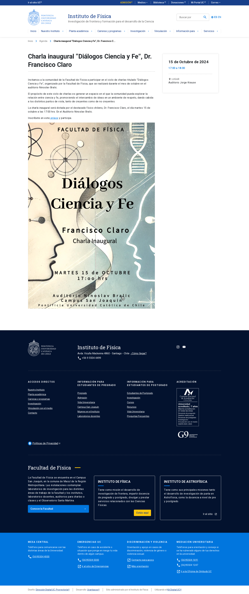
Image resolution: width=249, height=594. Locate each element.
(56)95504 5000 (90, 560)
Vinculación (162, 31)
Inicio (33, 31)
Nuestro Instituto (52, 31)
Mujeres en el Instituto (88, 411)
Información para (187, 31)
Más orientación (140, 566)
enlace (54, 118)
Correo (216, 2)
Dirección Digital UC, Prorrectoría (52, 589)
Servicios (211, 31)
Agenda (43, 41)
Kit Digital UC (173, 589)
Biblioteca (158, 2)
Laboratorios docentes (88, 416)
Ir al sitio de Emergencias (95, 566)
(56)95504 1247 (189, 565)
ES (215, 17)
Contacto (32, 413)
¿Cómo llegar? (139, 353)
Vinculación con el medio (40, 408)
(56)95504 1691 (189, 560)
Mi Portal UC (197, 2)
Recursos (131, 407)
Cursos (130, 402)
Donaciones (177, 2)
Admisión (125, 2)
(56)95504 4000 (41, 556)
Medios (143, 2)
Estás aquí (142, 512)
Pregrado (82, 393)
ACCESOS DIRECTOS (41, 382)
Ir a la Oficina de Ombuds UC (196, 571)
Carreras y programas (112, 31)
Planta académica (81, 31)
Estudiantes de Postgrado (140, 393)
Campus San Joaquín (88, 407)
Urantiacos (92, 589)
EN (219, 17)
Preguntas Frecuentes (138, 416)
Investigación (140, 31)
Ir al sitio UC (34, 2)
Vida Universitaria (86, 402)
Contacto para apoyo (142, 560)
